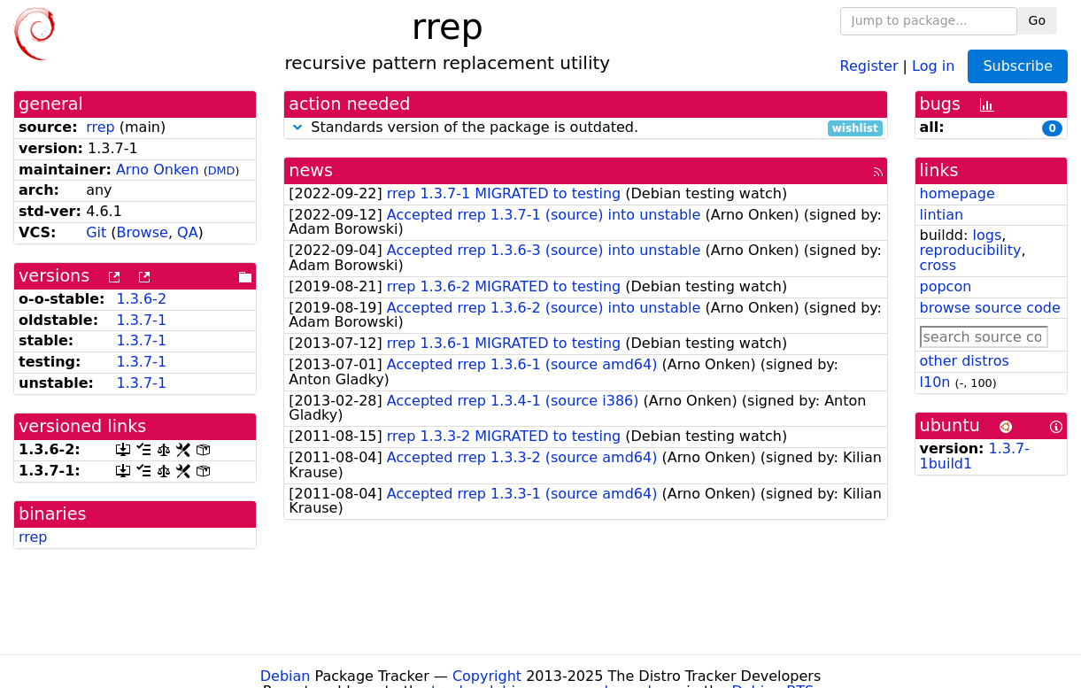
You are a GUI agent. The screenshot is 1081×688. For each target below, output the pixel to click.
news (311, 170)
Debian (285, 676)
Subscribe (1018, 66)
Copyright (486, 676)
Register (869, 65)
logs (986, 235)
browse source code (990, 307)
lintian (942, 214)
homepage (957, 193)
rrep (100, 127)
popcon (946, 286)
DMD (222, 170)
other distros (964, 360)
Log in (933, 65)
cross (938, 265)
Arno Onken (157, 169)
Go (1037, 20)
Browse (142, 232)
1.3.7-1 (141, 320)
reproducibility (971, 250)
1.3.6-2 (141, 298)
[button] (297, 127)
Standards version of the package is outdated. (585, 127)
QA (187, 232)
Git (96, 232)
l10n (935, 382)
